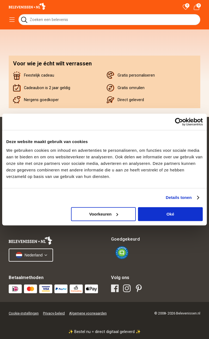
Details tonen (179, 197)
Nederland (29, 255)
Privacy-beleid (54, 313)
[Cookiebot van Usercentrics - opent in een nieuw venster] (179, 122)
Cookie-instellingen (24, 313)
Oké (170, 214)
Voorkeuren (103, 214)
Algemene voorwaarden (88, 313)
